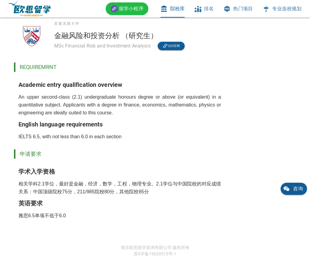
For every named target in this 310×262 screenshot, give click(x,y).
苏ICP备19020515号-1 (155, 253)
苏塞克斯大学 (67, 23)
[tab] (173, 9)
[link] (30, 9)
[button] (127, 8)
